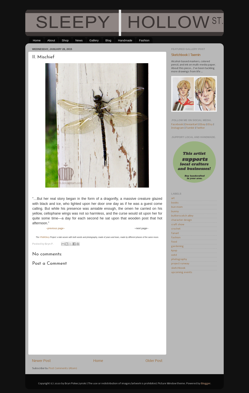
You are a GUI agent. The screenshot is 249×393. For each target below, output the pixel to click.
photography (179, 259)
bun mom (177, 207)
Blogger (205, 383)
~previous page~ (55, 228)
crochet (176, 228)
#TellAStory (45, 237)
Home (37, 40)
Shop (65, 40)
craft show (177, 224)
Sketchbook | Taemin (185, 55)
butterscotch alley (182, 215)
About (51, 40)
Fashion (144, 40)
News (79, 40)
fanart (175, 233)
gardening (177, 246)
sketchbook (178, 268)
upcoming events (181, 272)
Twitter (200, 128)
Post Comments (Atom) (63, 368)
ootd (174, 255)
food (174, 241)
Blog (108, 40)
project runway (180, 263)
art (173, 198)
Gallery (94, 40)
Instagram (177, 128)
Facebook (177, 124)
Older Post (154, 361)
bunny (175, 211)
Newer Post (41, 361)
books (175, 202)
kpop (174, 250)
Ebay (203, 124)
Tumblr (190, 128)
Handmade (125, 40)
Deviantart (191, 124)
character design (181, 220)
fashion (176, 237)
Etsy (210, 124)
